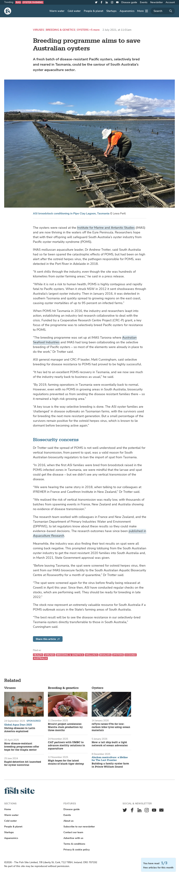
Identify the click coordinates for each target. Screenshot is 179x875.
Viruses (38, 29)
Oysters (83, 29)
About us (68, 820)
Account (170, 2)
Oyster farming (33, 2)
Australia (40, 658)
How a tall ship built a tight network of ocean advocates (110, 744)
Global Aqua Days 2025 (18, 724)
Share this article (48, 639)
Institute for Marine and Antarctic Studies (106, 228)
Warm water (56, 11)
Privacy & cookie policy (76, 849)
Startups (111, 11)
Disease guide (129, 2)
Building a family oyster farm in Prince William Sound (110, 765)
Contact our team (73, 832)
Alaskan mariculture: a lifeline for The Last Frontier (110, 758)
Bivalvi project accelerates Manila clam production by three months (65, 727)
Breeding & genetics (60, 29)
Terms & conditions (74, 844)
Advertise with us (73, 838)
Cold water (74, 11)
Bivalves (105, 654)
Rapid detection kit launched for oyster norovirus (22, 763)
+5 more (94, 29)
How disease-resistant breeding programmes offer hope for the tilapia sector (21, 746)
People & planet (93, 11)
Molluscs (91, 654)
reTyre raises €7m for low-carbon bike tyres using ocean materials (111, 727)
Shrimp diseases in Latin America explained (19, 730)
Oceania (130, 654)
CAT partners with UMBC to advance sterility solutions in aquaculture (66, 745)
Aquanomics (127, 11)
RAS (18, 2)
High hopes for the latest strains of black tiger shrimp (66, 762)
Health (38, 654)
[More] (142, 11)
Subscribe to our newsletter (79, 826)
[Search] (163, 11)
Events (143, 2)
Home (7, 809)
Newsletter (156, 2)
